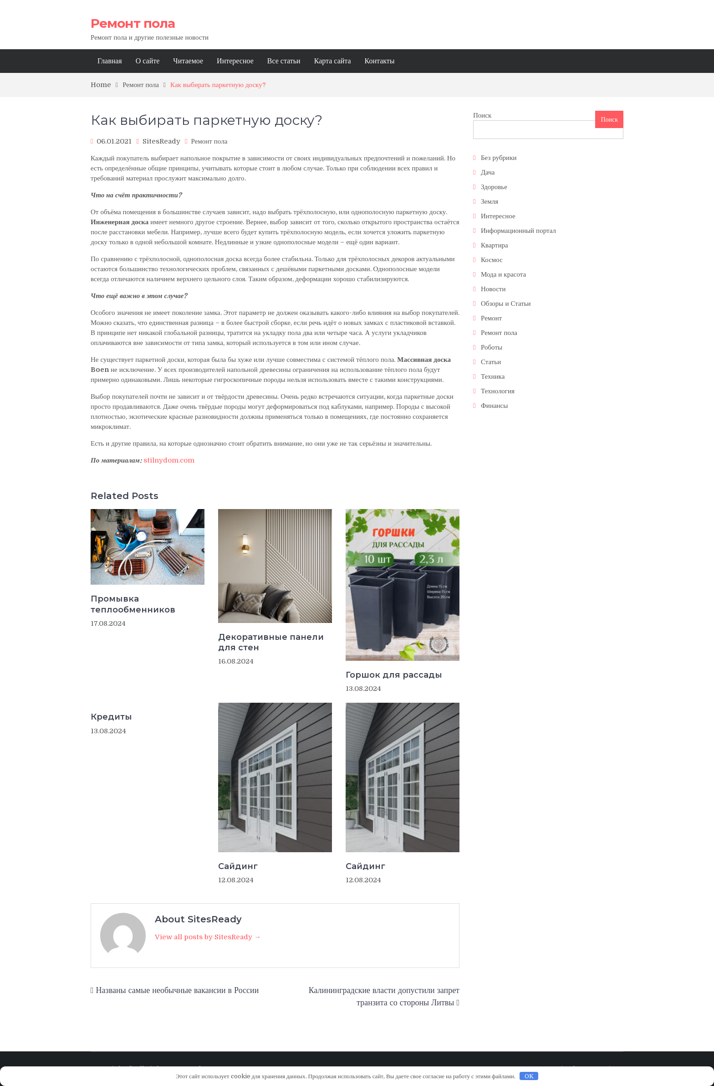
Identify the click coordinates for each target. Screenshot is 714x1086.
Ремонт (491, 318)
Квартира (494, 245)
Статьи (491, 362)
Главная (109, 61)
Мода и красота (503, 274)
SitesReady (161, 141)
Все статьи (284, 61)
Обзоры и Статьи (506, 303)
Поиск (482, 115)
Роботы (491, 347)
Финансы (494, 405)
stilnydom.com (168, 460)
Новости (493, 289)
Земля (489, 201)
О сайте (148, 61)
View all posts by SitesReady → (208, 937)
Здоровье (494, 187)
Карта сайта (332, 61)
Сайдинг (238, 866)
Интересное (235, 61)
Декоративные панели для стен (271, 642)
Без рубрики (498, 158)
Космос (492, 260)
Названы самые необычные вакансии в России (177, 990)
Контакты (380, 61)
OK (529, 1076)
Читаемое (188, 61)
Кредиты (111, 717)
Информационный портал (518, 230)
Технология (498, 391)
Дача (488, 172)
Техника (493, 376)
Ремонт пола (133, 23)
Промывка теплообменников (133, 604)
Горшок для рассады (394, 675)
